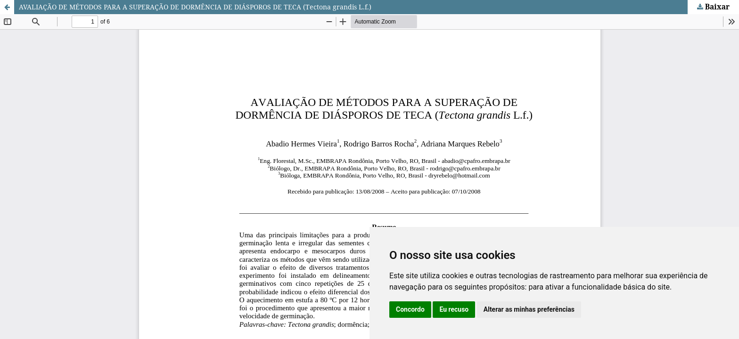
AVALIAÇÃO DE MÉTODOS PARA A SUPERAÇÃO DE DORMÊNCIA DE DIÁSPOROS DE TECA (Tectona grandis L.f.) (195, 6)
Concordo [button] (410, 309)
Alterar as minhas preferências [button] (529, 309)
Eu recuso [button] (453, 309)
